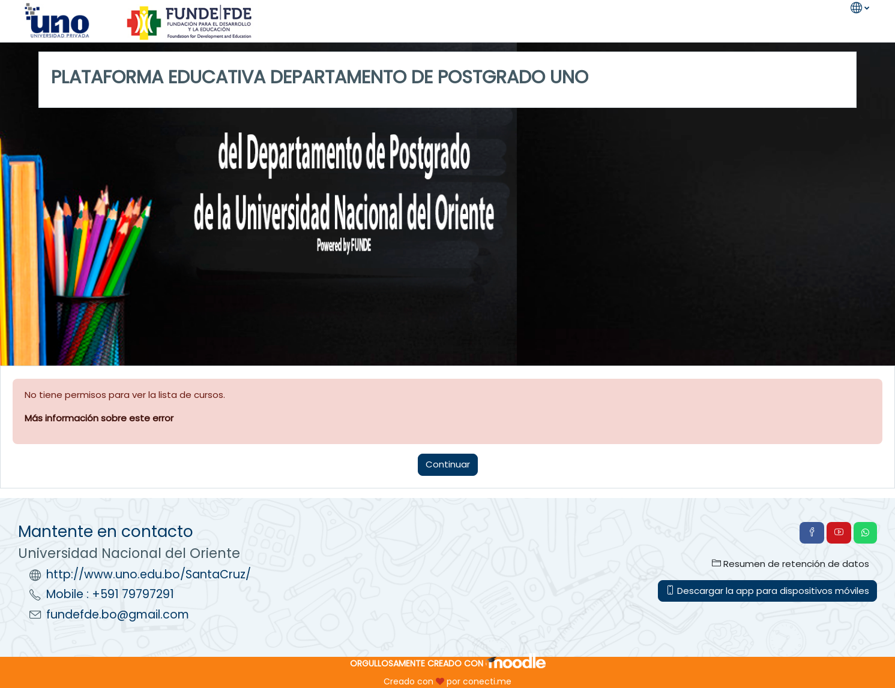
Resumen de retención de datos (790, 563)
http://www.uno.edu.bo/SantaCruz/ (148, 574)
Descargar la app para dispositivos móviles (767, 590)
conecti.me (487, 681)
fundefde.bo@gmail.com (117, 614)
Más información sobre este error (99, 418)
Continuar (448, 464)
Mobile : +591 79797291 (110, 594)
